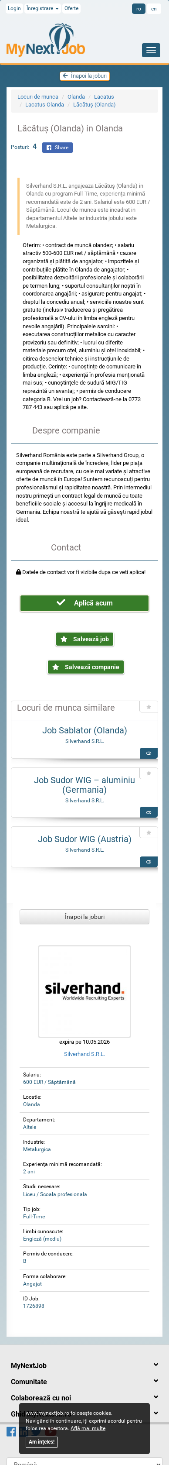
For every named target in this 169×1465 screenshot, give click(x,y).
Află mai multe (88, 1428)
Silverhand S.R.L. (84, 741)
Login (14, 8)
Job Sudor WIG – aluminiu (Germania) (84, 785)
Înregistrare (43, 8)
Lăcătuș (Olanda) (94, 104)
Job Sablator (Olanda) (84, 730)
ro (138, 9)
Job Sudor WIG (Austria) (85, 839)
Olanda (76, 96)
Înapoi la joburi (85, 75)
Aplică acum (85, 602)
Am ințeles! (41, 1442)
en (154, 9)
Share (57, 147)
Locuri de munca (37, 96)
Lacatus (104, 96)
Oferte (71, 8)
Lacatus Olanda (44, 104)
